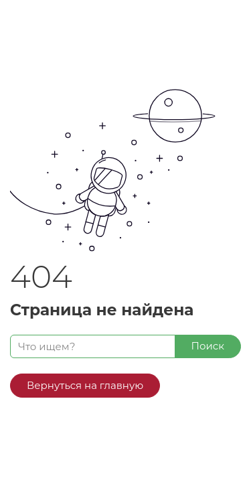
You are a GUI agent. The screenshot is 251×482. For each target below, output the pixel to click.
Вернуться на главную (85, 385)
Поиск (207, 345)
